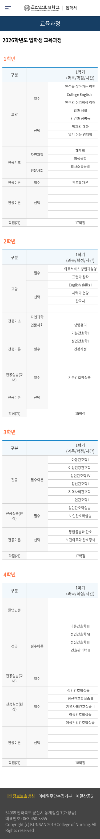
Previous (4, 796)
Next (93, 796)
